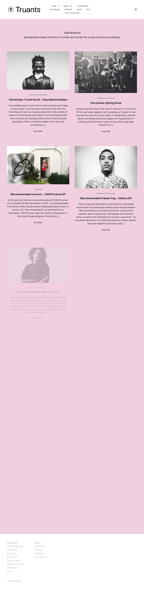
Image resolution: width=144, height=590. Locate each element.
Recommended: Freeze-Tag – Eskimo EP (105, 197)
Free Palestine (72, 13)
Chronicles (34, 95)
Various (111, 98)
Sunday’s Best (13, 561)
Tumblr (79, 37)
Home (53, 6)
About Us (68, 6)
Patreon (68, 10)
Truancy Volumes (15, 546)
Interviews (12, 550)
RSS (88, 10)
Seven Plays (12, 557)
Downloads (102, 193)
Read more (38, 131)
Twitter (65, 37)
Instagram (55, 10)
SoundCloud (40, 557)
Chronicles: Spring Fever (106, 103)
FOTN (9, 571)
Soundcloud (82, 6)
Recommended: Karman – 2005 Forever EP (38, 194)
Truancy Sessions (15, 564)
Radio (79, 10)
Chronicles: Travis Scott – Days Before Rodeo (38, 100)
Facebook (39, 553)
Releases (43, 95)
